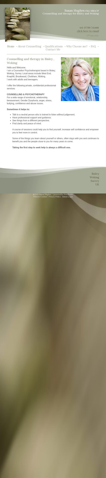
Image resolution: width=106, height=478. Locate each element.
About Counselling (29, 46)
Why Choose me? (76, 46)
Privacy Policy (55, 197)
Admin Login (67, 197)
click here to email (88, 31)
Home (10, 46)
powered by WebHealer (63, 194)
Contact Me (53, 49)
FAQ (93, 46)
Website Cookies (40, 197)
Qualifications (54, 46)
